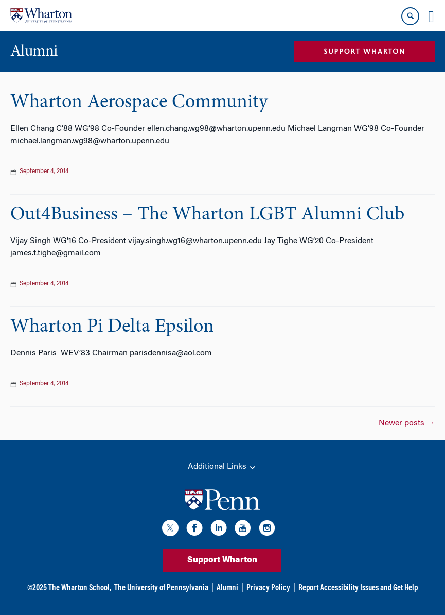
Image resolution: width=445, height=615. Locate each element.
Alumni (227, 588)
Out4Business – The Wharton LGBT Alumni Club (207, 215)
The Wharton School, (79, 588)
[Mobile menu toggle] (431, 16)
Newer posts (407, 423)
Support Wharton (222, 560)
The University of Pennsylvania (161, 588)
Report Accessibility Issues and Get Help (358, 588)
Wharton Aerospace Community (139, 102)
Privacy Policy (268, 588)
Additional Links (222, 467)
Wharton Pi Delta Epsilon (112, 327)
